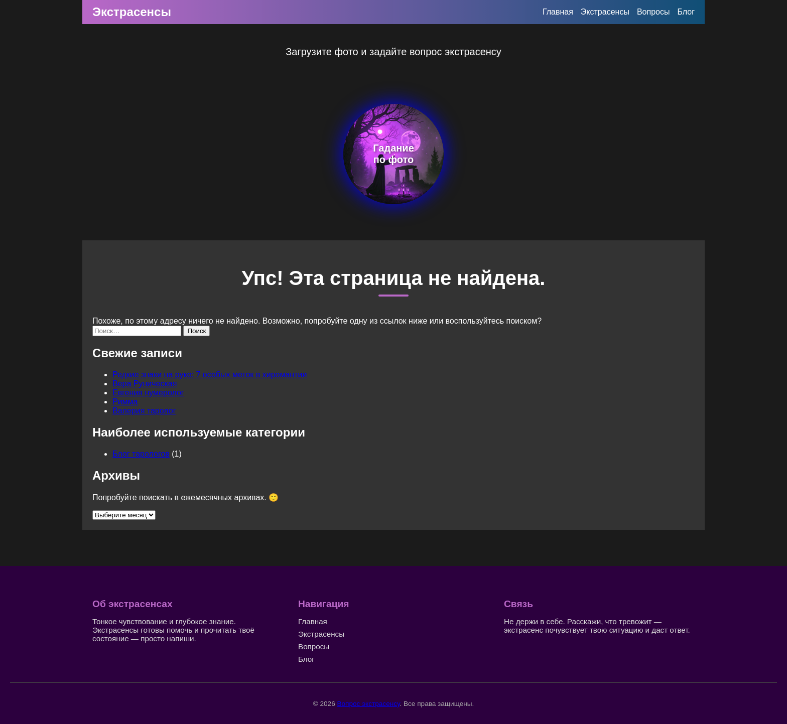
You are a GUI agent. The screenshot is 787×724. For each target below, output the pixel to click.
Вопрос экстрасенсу (368, 703)
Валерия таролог (144, 410)
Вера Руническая (144, 383)
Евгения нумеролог (148, 392)
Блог (686, 12)
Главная (558, 12)
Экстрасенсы (131, 12)
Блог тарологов (141, 454)
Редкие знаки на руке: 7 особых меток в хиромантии (209, 374)
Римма (125, 401)
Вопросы (653, 12)
